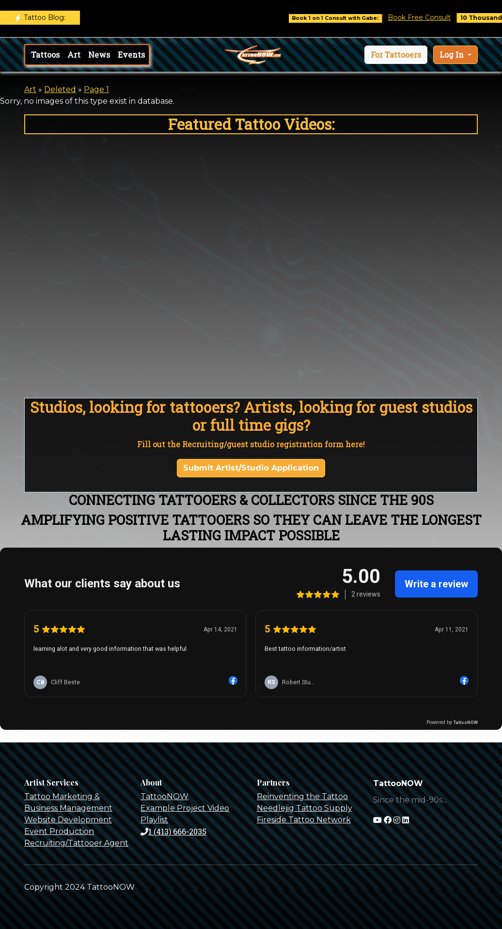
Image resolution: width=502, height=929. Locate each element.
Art (73, 54)
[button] (395, 55)
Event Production (59, 831)
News (99, 54)
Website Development (68, 819)
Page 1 (96, 89)
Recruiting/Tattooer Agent (76, 843)
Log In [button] (452, 54)
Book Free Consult (425, 17)
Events (131, 54)
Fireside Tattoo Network (304, 819)
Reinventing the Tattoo (302, 796)
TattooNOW (164, 796)
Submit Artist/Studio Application (251, 467)
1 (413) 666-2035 (173, 831)
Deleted (60, 89)
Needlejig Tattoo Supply (304, 808)
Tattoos (45, 54)
